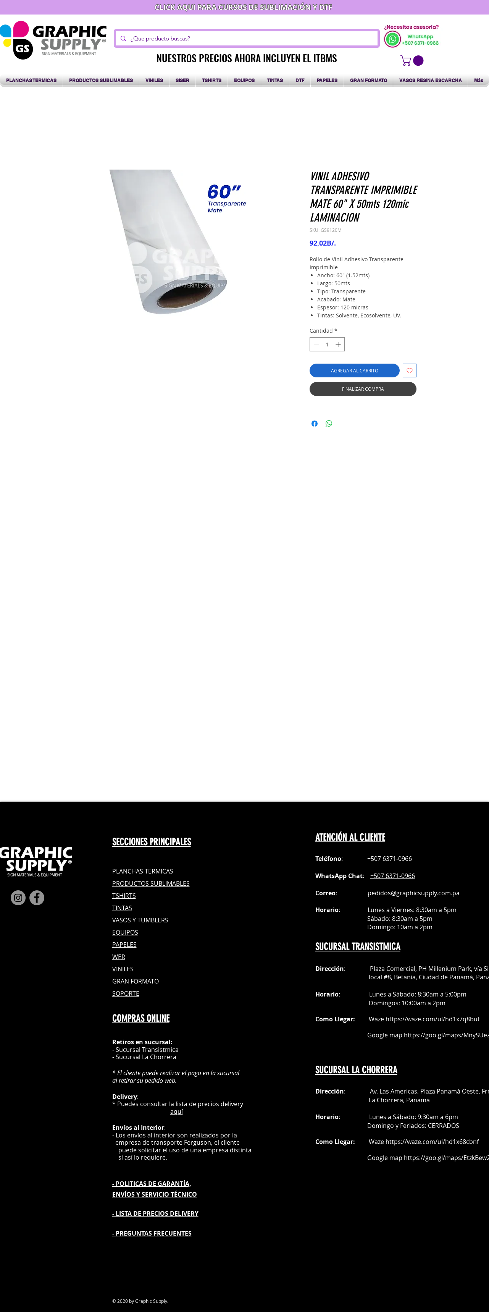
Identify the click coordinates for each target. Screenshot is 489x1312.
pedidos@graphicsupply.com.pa (414, 893)
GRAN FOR (127, 981)
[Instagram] (18, 897)
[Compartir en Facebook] (314, 423)
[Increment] (339, 344)
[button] (413, 60)
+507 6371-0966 (392, 876)
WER (118, 957)
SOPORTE (125, 993)
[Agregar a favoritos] (409, 370)
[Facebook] (36, 897)
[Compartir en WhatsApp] (329, 423)
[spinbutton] (327, 344)
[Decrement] (315, 344)
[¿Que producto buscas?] (246, 38)
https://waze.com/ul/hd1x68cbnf (432, 1141)
